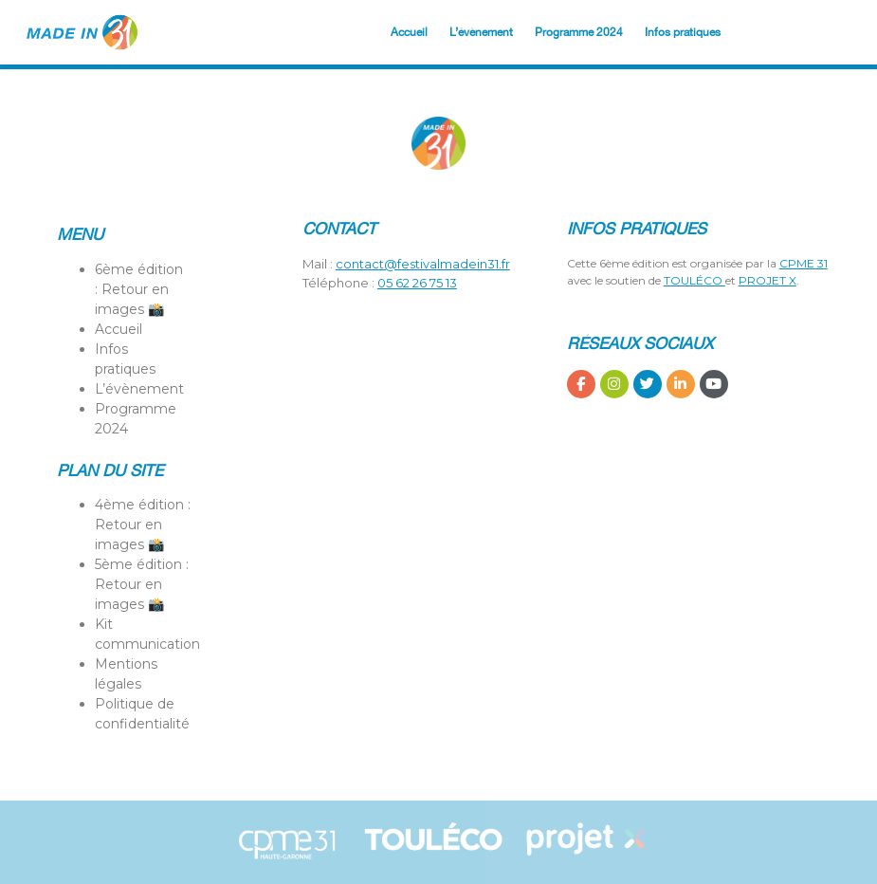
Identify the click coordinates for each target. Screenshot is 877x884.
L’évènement (481, 32)
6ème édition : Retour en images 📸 (139, 289)
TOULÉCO (694, 280)
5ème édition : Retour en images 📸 (142, 584)
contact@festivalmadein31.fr (423, 263)
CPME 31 (803, 263)
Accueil (409, 32)
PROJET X (767, 280)
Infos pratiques (683, 32)
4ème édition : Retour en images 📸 (143, 524)
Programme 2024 (579, 32)
